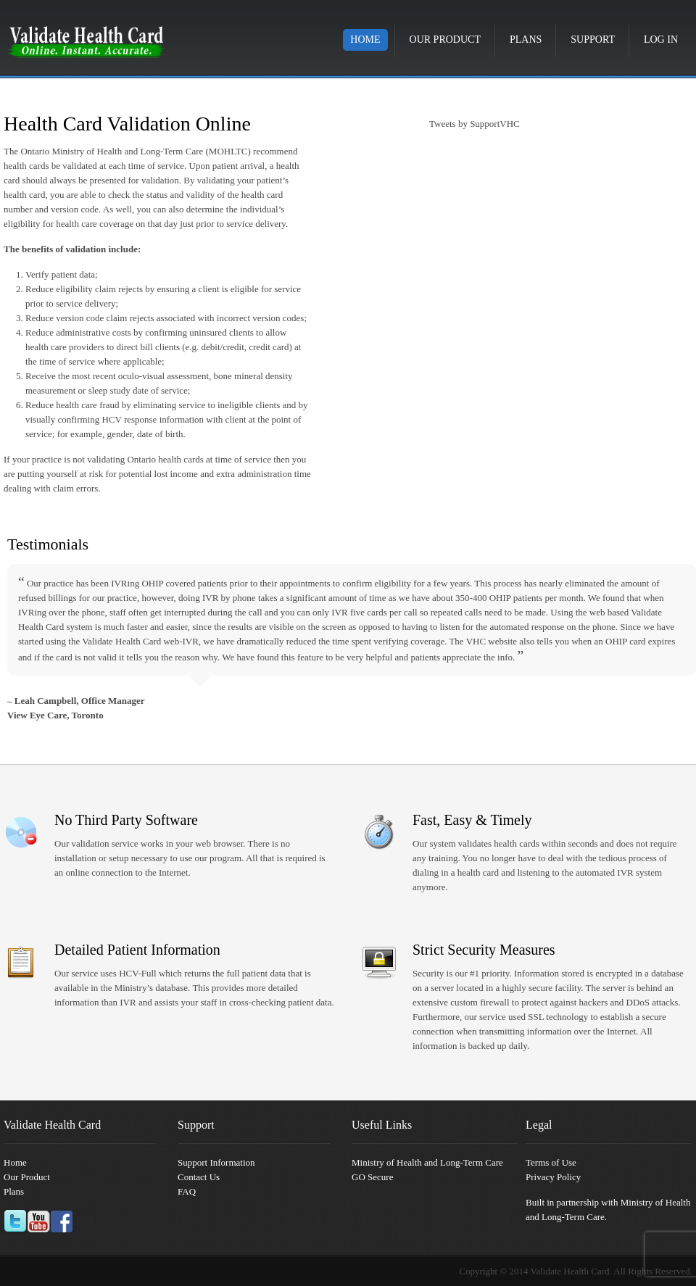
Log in (661, 39)
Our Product (445, 39)
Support (593, 39)
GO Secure (372, 1176)
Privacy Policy (553, 1176)
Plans (526, 39)
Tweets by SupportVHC (474, 123)
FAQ (187, 1191)
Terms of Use (551, 1162)
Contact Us (199, 1176)
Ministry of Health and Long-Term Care (427, 1162)
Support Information (216, 1162)
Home (365, 39)
